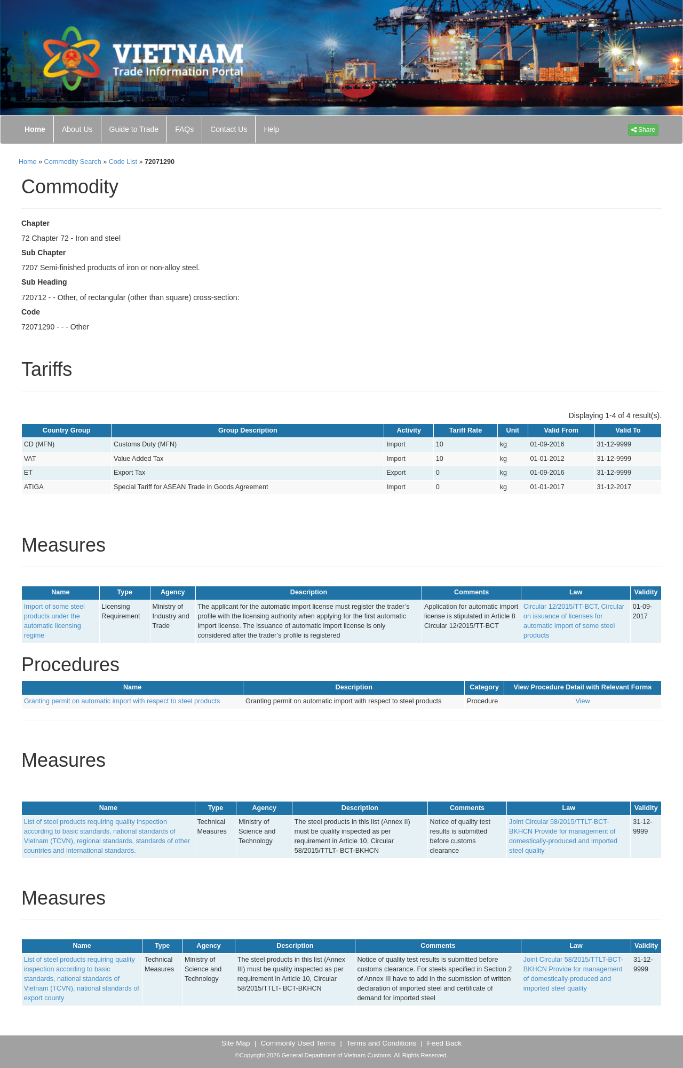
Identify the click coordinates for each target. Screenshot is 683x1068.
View (582, 701)
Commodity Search (72, 162)
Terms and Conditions (381, 1043)
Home (35, 129)
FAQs (184, 129)
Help (271, 129)
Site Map (235, 1043)
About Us (77, 129)
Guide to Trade (134, 129)
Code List (123, 162)
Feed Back (444, 1043)
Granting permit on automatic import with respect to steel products (122, 701)
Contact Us (228, 129)
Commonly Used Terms (298, 1043)
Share (643, 130)
